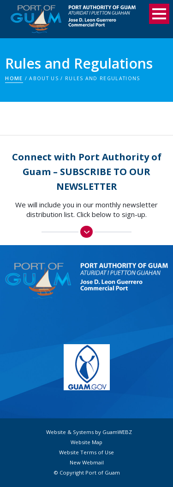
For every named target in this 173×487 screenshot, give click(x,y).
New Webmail (87, 462)
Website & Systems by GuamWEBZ (89, 432)
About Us (44, 78)
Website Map (86, 442)
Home (14, 78)
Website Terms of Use (86, 452)
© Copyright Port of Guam (87, 472)
